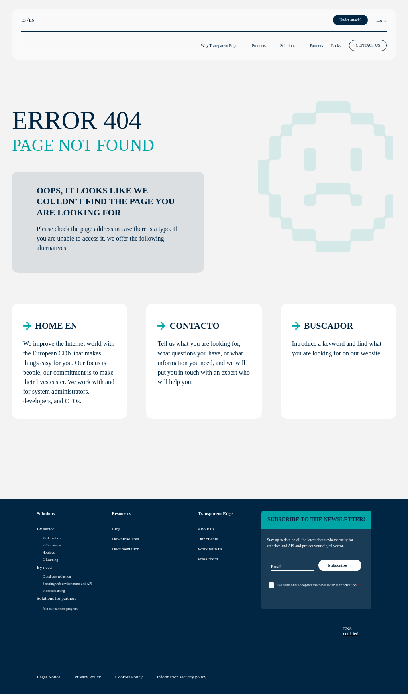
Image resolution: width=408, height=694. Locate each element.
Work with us (210, 548)
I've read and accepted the (318, 585)
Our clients (208, 538)
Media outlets (52, 538)
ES (23, 20)
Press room (208, 558)
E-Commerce (52, 545)
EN (32, 20)
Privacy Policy (88, 676)
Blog (116, 528)
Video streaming (54, 591)
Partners (316, 45)
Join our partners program (60, 609)
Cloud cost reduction (57, 576)
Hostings (49, 552)
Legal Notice (48, 676)
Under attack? (350, 20)
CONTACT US (368, 45)
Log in (381, 20)
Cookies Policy (129, 676)
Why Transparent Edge (219, 45)
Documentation (125, 548)
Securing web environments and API (67, 584)
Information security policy (181, 676)
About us (206, 528)
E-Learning (50, 560)
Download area (125, 538)
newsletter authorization (337, 585)
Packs (336, 45)
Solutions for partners (56, 598)
